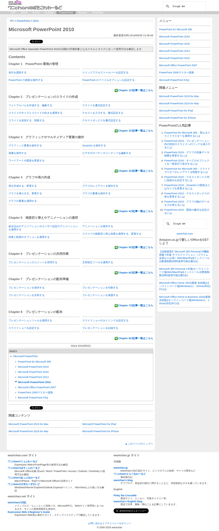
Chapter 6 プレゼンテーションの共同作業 (39, 253)
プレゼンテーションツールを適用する (30, 320)
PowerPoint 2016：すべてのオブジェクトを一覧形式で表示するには (186, 162)
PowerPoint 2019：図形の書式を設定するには (186, 211)
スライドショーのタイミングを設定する (105, 320)
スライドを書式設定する (96, 105)
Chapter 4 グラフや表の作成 (29, 177)
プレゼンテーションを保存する (26, 287)
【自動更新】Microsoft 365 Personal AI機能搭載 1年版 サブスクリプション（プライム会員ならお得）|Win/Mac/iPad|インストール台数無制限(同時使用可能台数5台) (184, 256)
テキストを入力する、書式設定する (102, 112)
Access (82, 12)
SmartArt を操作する (94, 145)
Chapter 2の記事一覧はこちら (135, 130)
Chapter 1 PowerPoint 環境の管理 (33, 64)
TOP (13, 12)
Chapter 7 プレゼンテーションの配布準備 (39, 279)
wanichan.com (185, 233)
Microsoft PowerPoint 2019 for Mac (28, 424)
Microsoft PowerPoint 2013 (33, 377)
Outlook (49, 12)
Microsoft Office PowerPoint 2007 (37, 387)
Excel (36, 12)
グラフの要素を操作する (96, 193)
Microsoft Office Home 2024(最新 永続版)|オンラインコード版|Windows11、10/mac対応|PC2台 (184, 286)
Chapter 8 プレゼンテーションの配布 (35, 312)
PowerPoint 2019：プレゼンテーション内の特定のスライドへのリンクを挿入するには (187, 144)
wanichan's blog (123, 480)
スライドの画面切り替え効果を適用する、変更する (111, 233)
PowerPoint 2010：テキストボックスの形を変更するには (186, 195)
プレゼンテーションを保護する (100, 295)
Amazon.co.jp (169, 239)
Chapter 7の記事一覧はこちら (135, 305)
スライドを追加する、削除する (26, 120)
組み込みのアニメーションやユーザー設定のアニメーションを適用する (43, 228)
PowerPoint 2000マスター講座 (35, 392)
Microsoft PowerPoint (25, 356)
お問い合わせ (95, 523)
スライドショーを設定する (24, 327)
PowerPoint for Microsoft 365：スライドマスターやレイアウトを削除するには (187, 170)
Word (24, 12)
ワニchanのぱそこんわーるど (24, 468)
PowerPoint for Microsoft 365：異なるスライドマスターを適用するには (187, 134)
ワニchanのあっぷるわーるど (24, 477)
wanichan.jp (121, 467)
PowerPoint (66, 12)
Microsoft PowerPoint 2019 (33, 366)
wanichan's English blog (128, 501)
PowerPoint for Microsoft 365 (34, 361)
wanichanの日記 (17, 502)
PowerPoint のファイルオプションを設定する (108, 79)
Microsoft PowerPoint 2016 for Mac (28, 431)
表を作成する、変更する (23, 185)
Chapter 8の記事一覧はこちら (135, 338)
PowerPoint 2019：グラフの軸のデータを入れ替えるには (186, 203)
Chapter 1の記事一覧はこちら (135, 90)
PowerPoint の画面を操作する (26, 79)
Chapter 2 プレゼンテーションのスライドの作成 (43, 97)
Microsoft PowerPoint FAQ (33, 397)
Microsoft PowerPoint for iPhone (100, 431)
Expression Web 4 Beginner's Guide (29, 512)
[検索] (183, 6)
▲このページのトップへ (139, 443)
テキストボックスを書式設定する (101, 120)
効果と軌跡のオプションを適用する (29, 236)
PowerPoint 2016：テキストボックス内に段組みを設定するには (186, 178)
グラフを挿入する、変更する (25, 193)
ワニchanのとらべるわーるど (130, 474)
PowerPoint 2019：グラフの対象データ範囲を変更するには (186, 154)
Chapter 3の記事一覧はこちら (135, 170)
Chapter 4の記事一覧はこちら (135, 211)
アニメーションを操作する (97, 226)
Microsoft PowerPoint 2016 (33, 371)
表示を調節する (18, 72)
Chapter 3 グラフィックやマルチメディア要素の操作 (46, 137)
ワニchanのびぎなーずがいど (24, 484)
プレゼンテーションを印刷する (100, 287)
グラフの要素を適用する (23, 200)
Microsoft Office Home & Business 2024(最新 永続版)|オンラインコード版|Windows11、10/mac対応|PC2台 (184, 300)
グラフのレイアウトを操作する (100, 185)
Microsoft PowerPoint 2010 (41, 29)
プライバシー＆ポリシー (118, 523)
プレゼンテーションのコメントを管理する (33, 262)
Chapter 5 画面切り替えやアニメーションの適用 (43, 217)
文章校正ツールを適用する (97, 262)
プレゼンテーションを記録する (100, 327)
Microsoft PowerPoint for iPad (99, 424)
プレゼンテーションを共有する (26, 295)
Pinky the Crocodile (125, 495)
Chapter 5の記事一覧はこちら (135, 247)
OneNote (97, 12)
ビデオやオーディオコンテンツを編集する (106, 153)
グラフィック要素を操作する (25, 145)
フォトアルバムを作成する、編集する (30, 105)
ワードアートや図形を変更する (26, 160)
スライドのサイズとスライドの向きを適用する (35, 112)
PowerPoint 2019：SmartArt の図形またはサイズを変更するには (187, 187)
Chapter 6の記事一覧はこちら (135, 272)
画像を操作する (18, 153)
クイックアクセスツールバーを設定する (105, 72)
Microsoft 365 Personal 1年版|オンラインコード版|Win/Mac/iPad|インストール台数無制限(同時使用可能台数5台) (184, 272)
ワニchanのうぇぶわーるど (22, 461)
